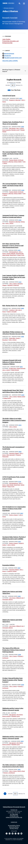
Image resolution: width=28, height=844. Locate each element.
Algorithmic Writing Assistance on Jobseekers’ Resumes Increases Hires (13, 333)
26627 (21, 513)
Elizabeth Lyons (16, 716)
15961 (19, 769)
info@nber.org (14, 815)
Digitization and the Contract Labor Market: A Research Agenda (12, 709)
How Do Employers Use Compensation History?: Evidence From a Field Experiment (14, 508)
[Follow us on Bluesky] (12, 833)
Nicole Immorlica (6, 130)
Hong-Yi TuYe (20, 255)
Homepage (14, 822)
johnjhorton (7, 55)
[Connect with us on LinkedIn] (9, 833)
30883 (22, 308)
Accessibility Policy (14, 825)
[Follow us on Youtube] (21, 833)
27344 (19, 481)
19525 (22, 741)
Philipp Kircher (7, 398)
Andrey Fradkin (18, 161)
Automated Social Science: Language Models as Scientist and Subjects (13, 216)
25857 (19, 568)
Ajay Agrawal (12, 714)
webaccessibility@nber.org (14, 817)
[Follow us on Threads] (15, 833)
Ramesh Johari (21, 396)
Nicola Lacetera (6, 716)
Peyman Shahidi (13, 160)
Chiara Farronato (21, 368)
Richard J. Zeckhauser (9, 772)
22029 (22, 684)
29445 (22, 395)
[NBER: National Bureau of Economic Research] (8, 3)
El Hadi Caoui (12, 368)
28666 (19, 451)
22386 (19, 654)
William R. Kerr (20, 597)
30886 (22, 336)
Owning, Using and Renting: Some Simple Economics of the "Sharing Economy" (12, 680)
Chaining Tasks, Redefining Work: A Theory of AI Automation (13, 123)
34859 (22, 126)
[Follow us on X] (6, 833)
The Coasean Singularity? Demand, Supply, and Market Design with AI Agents (12, 153)
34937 (20, 98)
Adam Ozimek (5, 255)
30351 (21, 366)
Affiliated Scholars (9, 8)
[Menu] (24, 3)
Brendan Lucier (15, 130)
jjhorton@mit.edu (9, 53)
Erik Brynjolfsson (13, 251)
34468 (22, 190)
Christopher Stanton (7, 599)
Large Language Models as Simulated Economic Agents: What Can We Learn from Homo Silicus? (13, 277)
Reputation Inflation (8, 565)
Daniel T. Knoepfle (12, 311)
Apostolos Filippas (14, 453)
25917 (19, 541)
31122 (19, 282)
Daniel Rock (13, 255)
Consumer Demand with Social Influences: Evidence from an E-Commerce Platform (11, 362)
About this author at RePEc (10, 60)
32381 (19, 220)
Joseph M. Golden (12, 571)
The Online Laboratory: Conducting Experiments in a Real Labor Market (13, 766)
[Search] (19, 3)
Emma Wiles (12, 338)
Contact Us (14, 809)
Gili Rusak (20, 160)
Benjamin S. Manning (14, 100)
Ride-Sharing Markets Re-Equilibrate (13, 305)
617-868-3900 (14, 814)
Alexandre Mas (20, 253)
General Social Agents (8, 95)
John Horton (12, 597)
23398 (19, 596)
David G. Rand (21, 771)
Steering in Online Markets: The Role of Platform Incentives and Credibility (14, 538)
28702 (19, 425)
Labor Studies (6, 39)
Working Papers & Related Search (11, 70)
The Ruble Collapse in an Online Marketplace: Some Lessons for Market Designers (14, 420)
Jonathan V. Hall (13, 310)
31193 (19, 250)
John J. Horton (20, 128)
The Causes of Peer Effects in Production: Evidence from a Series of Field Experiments (13, 650)
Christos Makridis (10, 253)
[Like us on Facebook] (18, 833)
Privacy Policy (14, 828)
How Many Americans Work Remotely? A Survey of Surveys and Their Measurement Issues (12, 245)
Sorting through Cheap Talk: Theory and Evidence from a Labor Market (13, 391)
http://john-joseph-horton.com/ (13, 57)
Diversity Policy (14, 827)
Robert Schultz (15, 370)
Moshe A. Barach (13, 515)
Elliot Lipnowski (10, 455)
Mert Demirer (12, 128)
